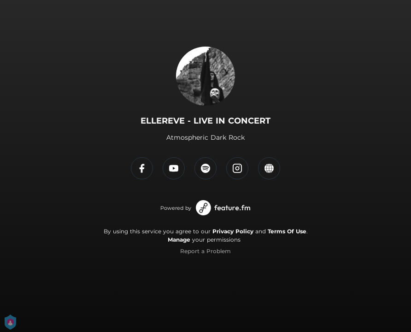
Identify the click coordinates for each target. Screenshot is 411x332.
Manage (179, 239)
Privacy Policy (232, 231)
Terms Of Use (287, 231)
